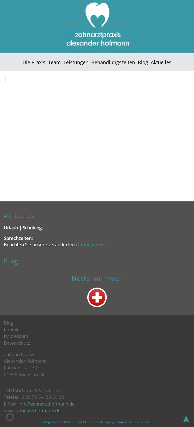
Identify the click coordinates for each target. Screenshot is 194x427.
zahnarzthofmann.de (39, 410)
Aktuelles (161, 62)
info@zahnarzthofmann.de (46, 404)
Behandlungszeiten (113, 62)
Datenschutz (17, 343)
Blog (143, 62)
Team (54, 62)
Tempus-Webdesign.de (132, 422)
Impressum (16, 336)
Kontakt (12, 329)
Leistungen (76, 62)
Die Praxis (34, 62)
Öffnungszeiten (92, 244)
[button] (10, 417)
